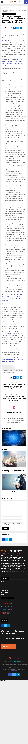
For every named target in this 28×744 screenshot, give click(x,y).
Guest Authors (4, 590)
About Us (3, 581)
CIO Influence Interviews (6, 588)
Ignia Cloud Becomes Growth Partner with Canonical (12, 448)
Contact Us (3, 594)
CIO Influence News (5, 586)
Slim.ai (13, 372)
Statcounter (3, 680)
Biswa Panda (8, 232)
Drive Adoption (19, 370)
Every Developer (6, 372)
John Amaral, (12, 333)
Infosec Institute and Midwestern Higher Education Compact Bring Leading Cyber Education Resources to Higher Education (14, 397)
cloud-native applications (8, 368)
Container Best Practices (8, 370)
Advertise (3, 583)
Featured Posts (4, 592)
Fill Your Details (8, 646)
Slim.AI (4, 41)
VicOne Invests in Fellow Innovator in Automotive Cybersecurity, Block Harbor (12, 492)
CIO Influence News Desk (8, 24)
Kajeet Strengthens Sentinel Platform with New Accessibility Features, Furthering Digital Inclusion (14, 386)
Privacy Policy (14, 670)
